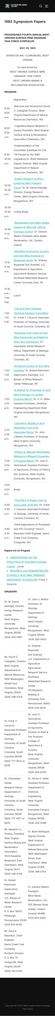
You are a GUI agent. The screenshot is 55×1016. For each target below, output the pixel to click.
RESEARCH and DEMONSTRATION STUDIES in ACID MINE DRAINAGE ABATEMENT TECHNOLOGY (27, 575)
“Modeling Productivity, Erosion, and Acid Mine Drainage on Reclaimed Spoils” (31, 256)
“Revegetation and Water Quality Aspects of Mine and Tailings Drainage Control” (32, 227)
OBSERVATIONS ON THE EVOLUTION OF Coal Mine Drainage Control (26, 562)
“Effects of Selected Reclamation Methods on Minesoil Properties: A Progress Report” (32, 456)
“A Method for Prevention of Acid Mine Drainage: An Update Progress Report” (32, 394)
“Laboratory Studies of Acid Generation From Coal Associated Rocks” (29, 428)
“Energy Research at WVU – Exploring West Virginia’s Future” (29, 183)
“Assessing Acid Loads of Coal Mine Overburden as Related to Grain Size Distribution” (31, 337)
